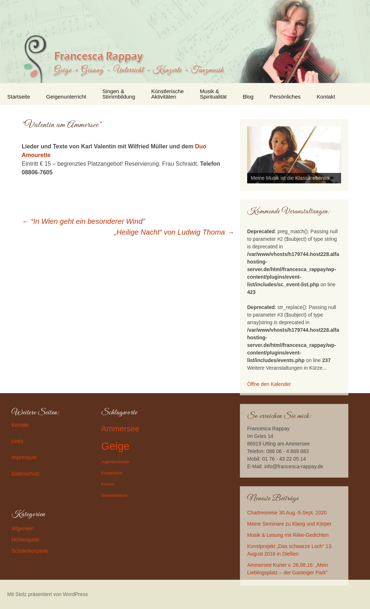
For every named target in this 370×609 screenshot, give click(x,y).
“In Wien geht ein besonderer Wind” (83, 221)
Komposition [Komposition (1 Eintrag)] (111, 473)
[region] (294, 154)
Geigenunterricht (66, 96)
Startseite (18, 96)
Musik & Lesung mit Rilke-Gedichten (288, 535)
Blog (248, 96)
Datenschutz (26, 474)
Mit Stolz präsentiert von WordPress (47, 594)
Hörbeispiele (26, 540)
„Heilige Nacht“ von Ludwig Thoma (174, 232)
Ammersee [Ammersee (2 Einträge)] (120, 428)
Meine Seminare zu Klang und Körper (289, 524)
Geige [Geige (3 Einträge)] (115, 446)
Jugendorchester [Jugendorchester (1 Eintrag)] (115, 462)
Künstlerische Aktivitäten (167, 94)
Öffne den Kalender (269, 384)
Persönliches (285, 96)
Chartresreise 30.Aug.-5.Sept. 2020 (287, 513)
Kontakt (326, 96)
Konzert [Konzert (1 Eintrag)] (108, 484)
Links (17, 441)
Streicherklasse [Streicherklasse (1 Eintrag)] (114, 495)
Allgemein (23, 528)
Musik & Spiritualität (213, 94)
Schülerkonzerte (30, 551)
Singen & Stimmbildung (118, 94)
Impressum (24, 457)
